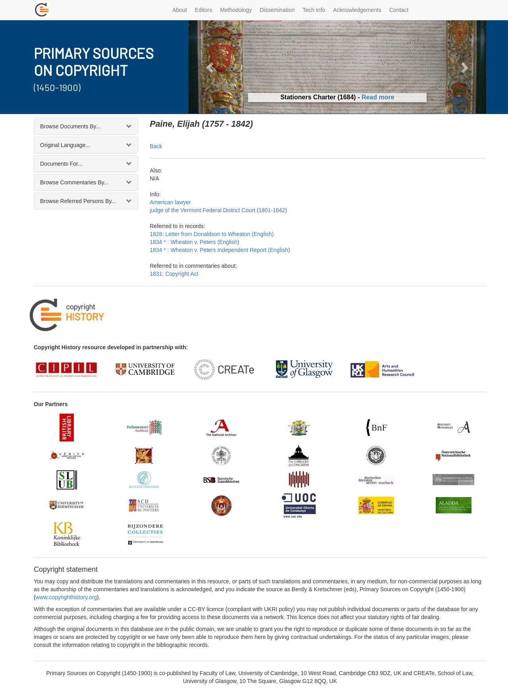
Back (156, 146)
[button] (211, 67)
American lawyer (170, 202)
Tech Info (314, 10)
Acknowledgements (357, 10)
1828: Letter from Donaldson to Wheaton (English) (212, 234)
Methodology (236, 10)
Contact (398, 10)
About (179, 10)
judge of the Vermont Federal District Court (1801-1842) (218, 210)
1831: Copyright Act (174, 274)
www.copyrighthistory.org (66, 597)
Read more (378, 97)
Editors (203, 10)
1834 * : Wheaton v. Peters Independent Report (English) (220, 250)
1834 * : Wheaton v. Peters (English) (194, 242)
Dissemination (277, 10)
